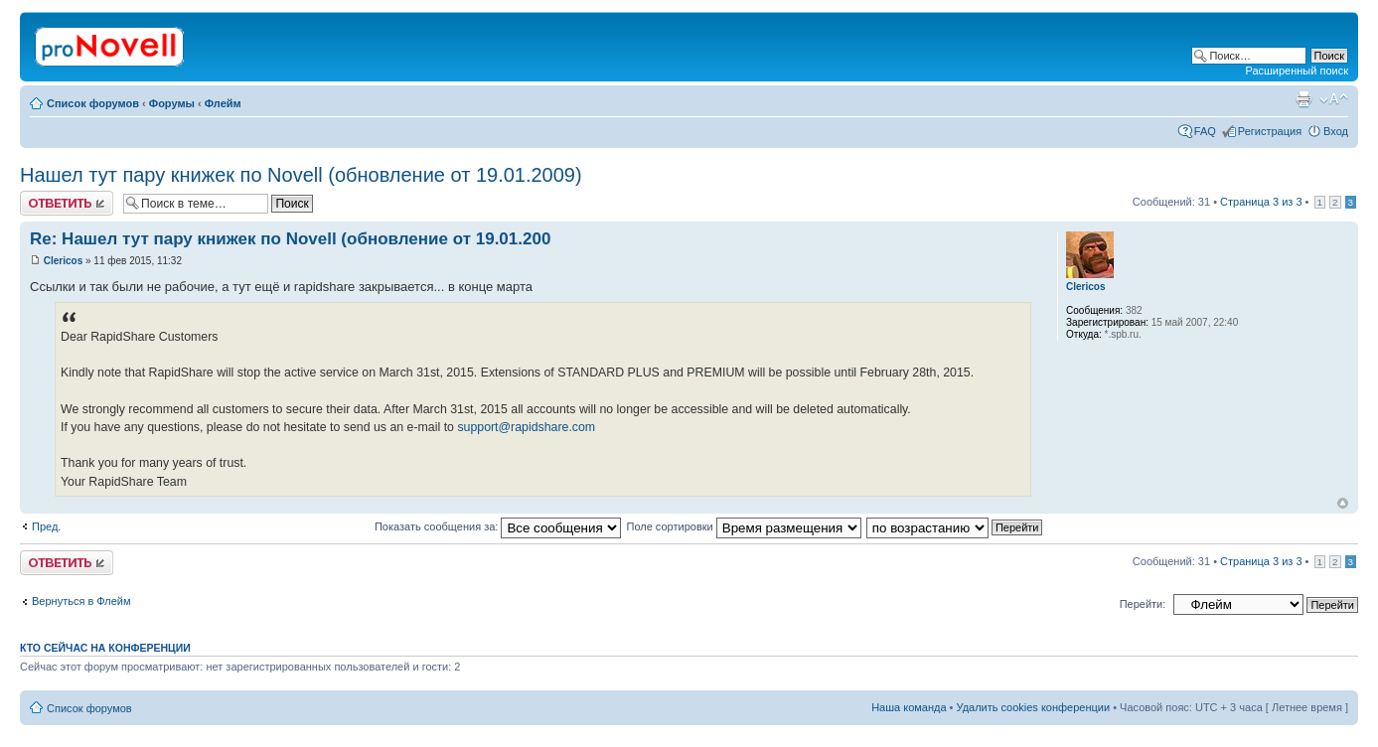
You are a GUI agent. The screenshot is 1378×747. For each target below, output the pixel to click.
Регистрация (1269, 131)
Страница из (1260, 202)
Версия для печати (1303, 99)
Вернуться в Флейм (81, 601)
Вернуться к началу (1342, 503)
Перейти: (1143, 604)
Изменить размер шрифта (1333, 99)
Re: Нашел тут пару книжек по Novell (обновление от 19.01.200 (290, 238)
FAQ (1205, 131)
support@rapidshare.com (526, 427)
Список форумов (93, 103)
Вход (1335, 131)
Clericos (63, 260)
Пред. (46, 526)
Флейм (223, 103)
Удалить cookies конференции (1034, 707)
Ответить (66, 203)
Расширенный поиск (1296, 70)
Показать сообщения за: (498, 526)
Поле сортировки (743, 526)
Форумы (172, 103)
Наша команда (908, 707)
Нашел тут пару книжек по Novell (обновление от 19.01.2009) (301, 175)
